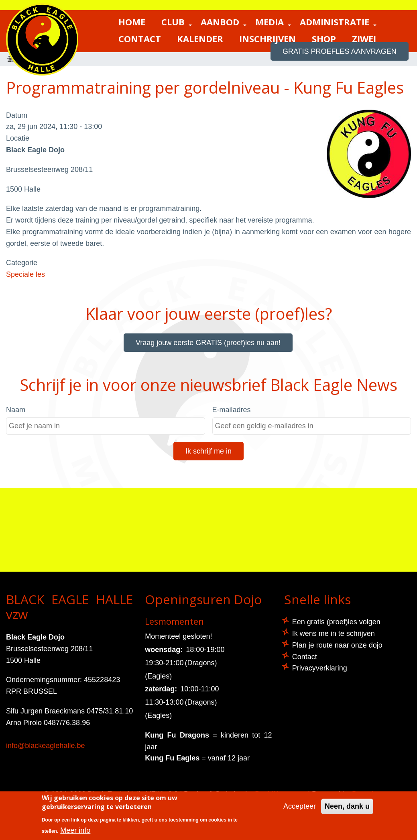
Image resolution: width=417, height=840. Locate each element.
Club (177, 23)
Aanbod (224, 23)
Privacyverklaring (319, 668)
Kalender (200, 39)
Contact (139, 39)
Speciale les (25, 274)
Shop (324, 39)
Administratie (338, 23)
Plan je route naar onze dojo (337, 645)
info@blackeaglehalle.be (45, 746)
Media (273, 23)
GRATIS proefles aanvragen (340, 51)
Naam (15, 410)
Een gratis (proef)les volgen (336, 622)
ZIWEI (364, 39)
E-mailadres (231, 410)
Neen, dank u (347, 806)
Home (131, 22)
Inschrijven (267, 39)
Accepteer (299, 806)
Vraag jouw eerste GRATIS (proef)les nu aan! (208, 343)
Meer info (75, 830)
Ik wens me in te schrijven (333, 633)
